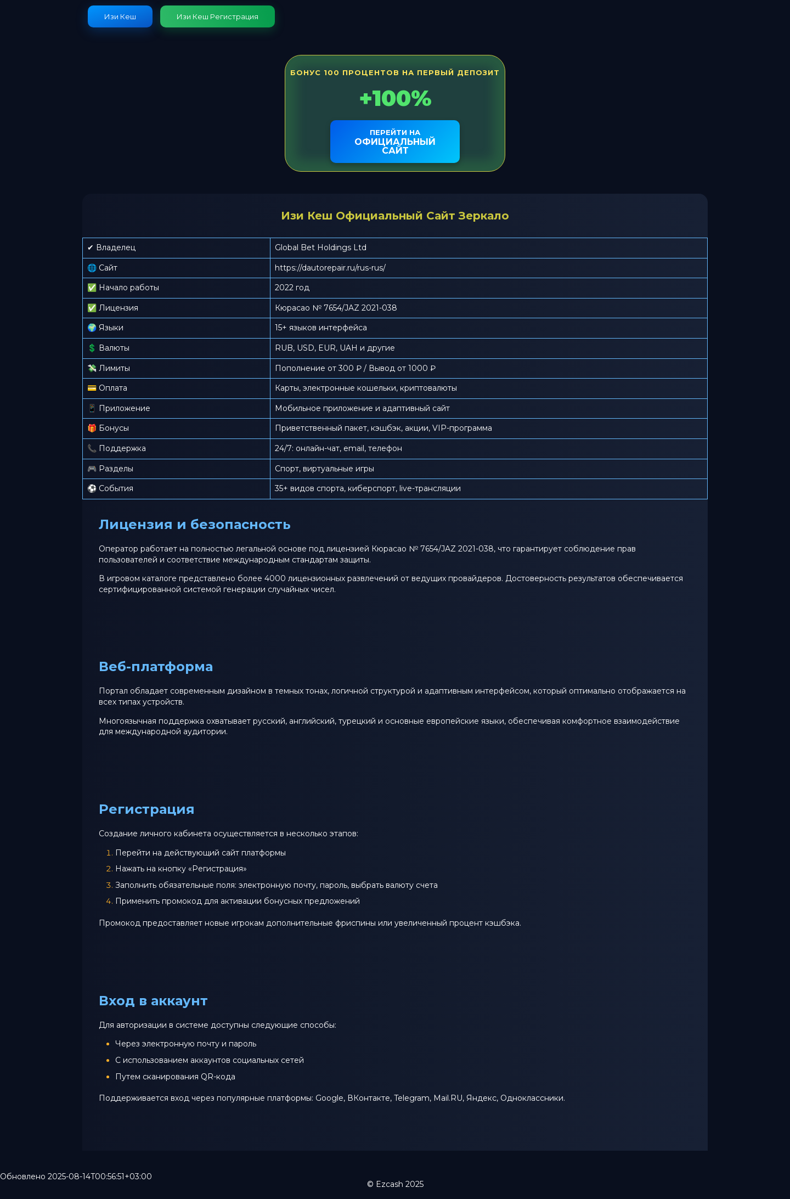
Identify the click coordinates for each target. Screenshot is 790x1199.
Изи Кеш (120, 16)
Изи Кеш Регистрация (217, 16)
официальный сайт (395, 142)
